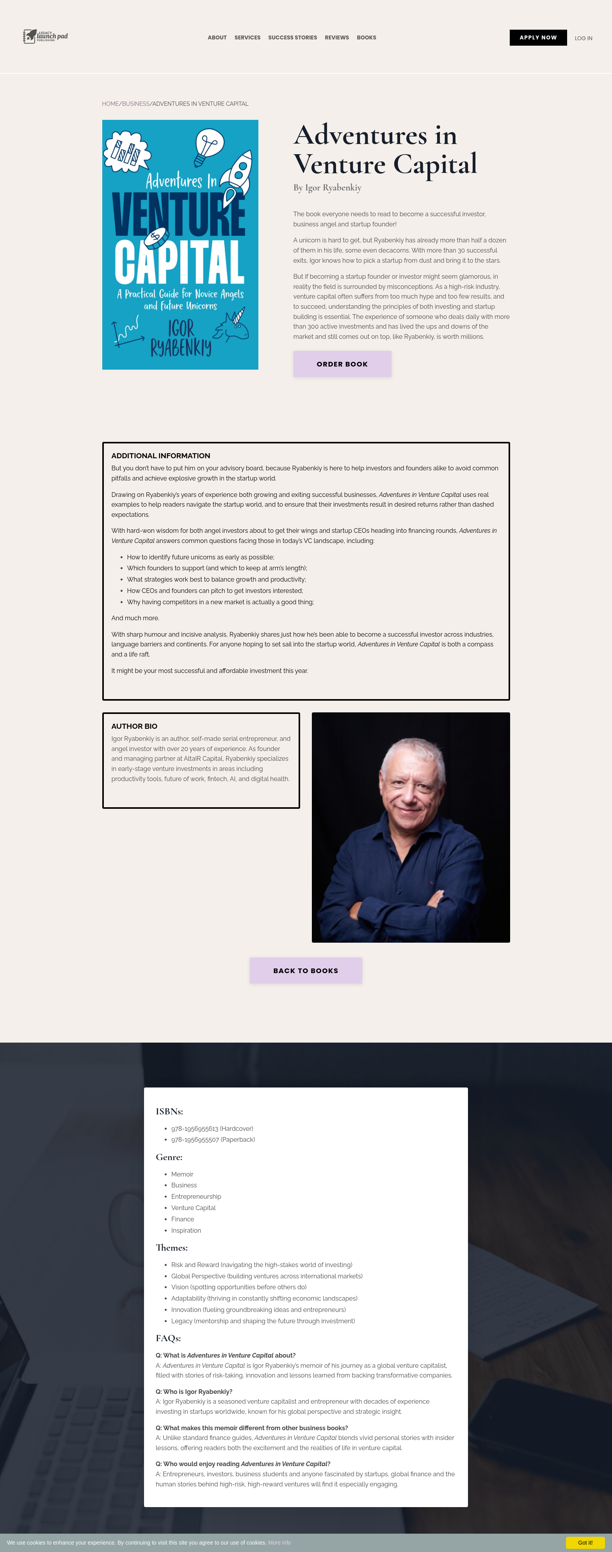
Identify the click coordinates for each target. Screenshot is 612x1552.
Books (366, 37)
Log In (583, 38)
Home (110, 103)
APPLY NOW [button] (538, 37)
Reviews (337, 37)
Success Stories (293, 37)
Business (135, 103)
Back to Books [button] (305, 970)
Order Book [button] (342, 364)
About (217, 37)
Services (248, 37)
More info (279, 1543)
